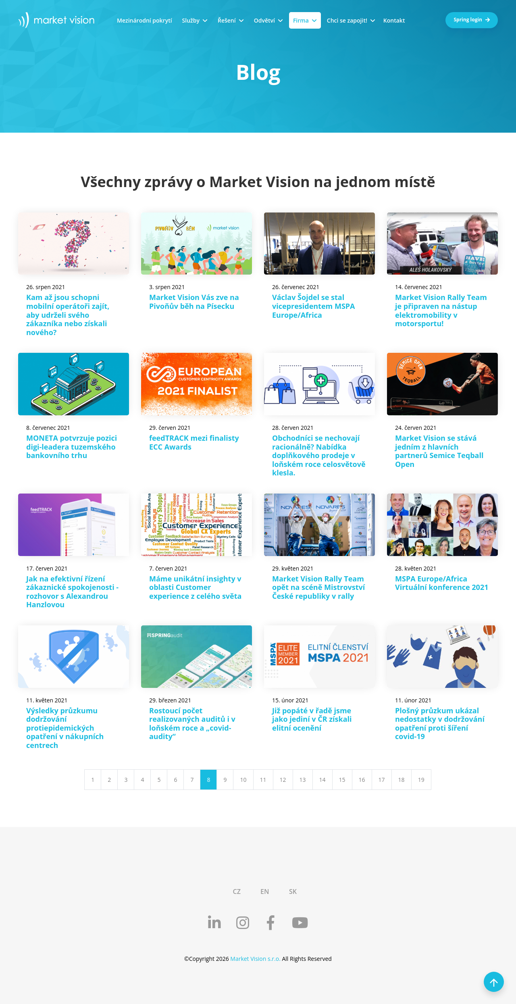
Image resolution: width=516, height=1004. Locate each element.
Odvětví (264, 20)
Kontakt (394, 20)
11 (263, 779)
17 (382, 779)
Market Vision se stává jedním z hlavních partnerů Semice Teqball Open (439, 451)
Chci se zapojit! (347, 20)
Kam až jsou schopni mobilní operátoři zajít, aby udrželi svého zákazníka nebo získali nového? (67, 314)
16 (362, 779)
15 (342, 779)
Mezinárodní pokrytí (144, 20)
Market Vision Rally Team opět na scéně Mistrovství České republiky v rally (318, 587)
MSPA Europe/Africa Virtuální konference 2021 (442, 583)
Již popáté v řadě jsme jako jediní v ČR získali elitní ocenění (312, 719)
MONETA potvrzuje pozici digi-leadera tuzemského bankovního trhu (71, 446)
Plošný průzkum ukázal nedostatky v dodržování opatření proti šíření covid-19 (440, 724)
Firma (301, 20)
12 (283, 779)
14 (322, 779)
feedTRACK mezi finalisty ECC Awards (194, 442)
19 (421, 779)
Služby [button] (191, 20)
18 (401, 779)
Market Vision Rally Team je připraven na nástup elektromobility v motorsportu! (441, 310)
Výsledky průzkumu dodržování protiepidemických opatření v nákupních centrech (65, 728)
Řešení (227, 20)
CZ (236, 891)
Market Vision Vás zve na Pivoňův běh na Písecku (194, 301)
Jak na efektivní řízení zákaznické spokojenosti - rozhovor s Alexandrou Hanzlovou (72, 592)
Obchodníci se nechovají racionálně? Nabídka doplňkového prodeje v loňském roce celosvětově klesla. (319, 455)
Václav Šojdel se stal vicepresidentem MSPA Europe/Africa (313, 305)
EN (264, 891)
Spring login (472, 19)
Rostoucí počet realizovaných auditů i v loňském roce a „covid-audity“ (192, 724)
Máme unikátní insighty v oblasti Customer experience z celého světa (195, 587)
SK (293, 891)
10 (243, 779)
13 (303, 779)
